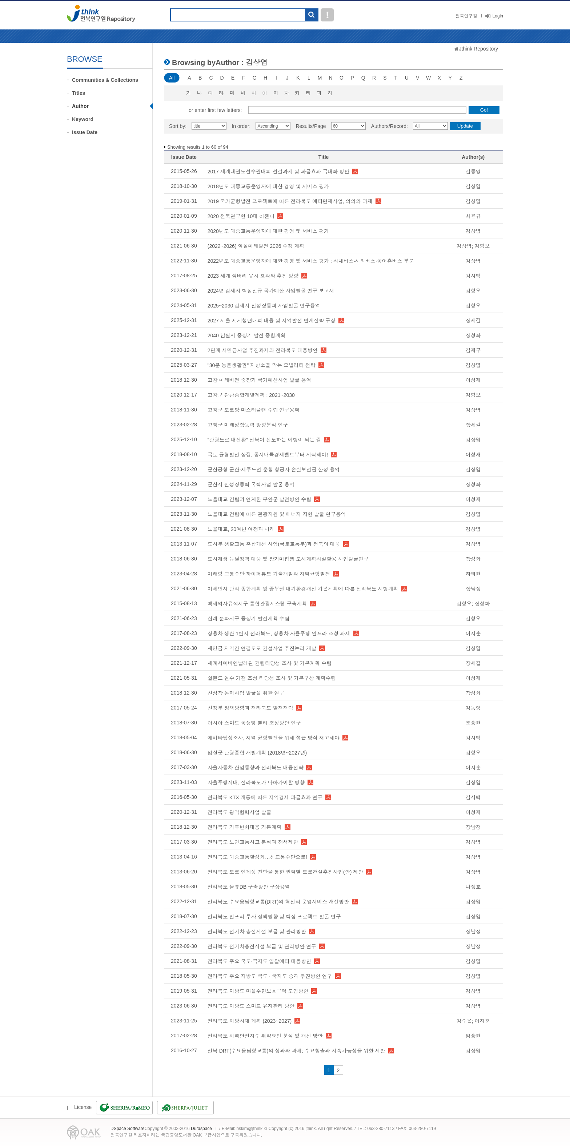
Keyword (82, 119)
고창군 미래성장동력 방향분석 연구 (248, 425)
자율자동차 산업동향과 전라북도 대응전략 (256, 768)
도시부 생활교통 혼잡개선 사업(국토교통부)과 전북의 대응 (274, 544)
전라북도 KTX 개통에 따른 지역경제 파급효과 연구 (265, 797)
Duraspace (201, 1128)
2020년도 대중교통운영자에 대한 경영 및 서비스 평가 (268, 231)
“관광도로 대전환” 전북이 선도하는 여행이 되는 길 (264, 440)
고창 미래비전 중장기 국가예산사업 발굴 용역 (259, 380)
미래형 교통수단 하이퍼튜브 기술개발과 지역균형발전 (269, 574)
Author (80, 106)
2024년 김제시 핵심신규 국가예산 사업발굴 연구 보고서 (271, 291)
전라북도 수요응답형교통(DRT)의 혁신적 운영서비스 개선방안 (278, 902)
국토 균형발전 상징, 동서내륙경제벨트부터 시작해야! (268, 455)
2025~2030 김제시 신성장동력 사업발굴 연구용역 (264, 306)
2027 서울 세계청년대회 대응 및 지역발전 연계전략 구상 (272, 320)
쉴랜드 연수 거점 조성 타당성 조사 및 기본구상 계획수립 (272, 678)
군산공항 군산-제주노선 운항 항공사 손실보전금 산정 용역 (274, 470)
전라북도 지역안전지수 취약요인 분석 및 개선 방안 (265, 1036)
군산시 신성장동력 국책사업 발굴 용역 (251, 484)
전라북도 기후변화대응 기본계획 (245, 827)
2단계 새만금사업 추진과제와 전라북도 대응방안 (263, 350)
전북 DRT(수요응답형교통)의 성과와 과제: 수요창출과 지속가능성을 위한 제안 (296, 1051)
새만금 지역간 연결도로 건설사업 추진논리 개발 (262, 648)
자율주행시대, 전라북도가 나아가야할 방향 (256, 782)
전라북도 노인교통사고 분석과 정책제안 (253, 842)
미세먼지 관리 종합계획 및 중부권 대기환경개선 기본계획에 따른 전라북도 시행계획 (303, 589)
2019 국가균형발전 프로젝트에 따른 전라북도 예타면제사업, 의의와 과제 (290, 201)
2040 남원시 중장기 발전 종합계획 (247, 335)
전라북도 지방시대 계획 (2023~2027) (250, 1021)
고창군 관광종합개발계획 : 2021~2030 (251, 395)
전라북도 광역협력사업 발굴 (240, 812)
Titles (78, 93)
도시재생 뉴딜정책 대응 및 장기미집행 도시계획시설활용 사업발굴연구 (288, 559)
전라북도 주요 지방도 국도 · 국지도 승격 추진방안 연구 (270, 976)
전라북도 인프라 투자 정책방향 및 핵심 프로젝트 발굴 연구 (274, 917)
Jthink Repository (478, 49)
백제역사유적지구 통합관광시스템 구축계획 (257, 604)
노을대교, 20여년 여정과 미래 (241, 529)
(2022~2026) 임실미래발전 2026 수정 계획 (256, 246)
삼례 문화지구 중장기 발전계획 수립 (249, 619)
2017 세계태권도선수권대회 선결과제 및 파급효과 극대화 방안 (278, 171)
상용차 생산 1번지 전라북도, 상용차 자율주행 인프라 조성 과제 (279, 633)
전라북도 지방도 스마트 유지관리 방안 (251, 1006)
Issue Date (84, 132)
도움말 (327, 14)
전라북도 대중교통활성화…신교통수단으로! (257, 857)
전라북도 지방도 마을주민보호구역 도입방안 (258, 991)
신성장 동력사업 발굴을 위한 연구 (246, 693)
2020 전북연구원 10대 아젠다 (241, 216)
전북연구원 (466, 16)
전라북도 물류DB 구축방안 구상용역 (249, 887)
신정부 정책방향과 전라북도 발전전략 (250, 708)
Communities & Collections (105, 80)
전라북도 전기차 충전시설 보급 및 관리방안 (257, 931)
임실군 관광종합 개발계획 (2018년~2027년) (257, 753)
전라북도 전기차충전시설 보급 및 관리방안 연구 (262, 946)
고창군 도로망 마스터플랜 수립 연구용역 (254, 410)
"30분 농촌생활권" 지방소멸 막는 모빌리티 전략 (262, 365)
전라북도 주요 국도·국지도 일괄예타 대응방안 (259, 961)
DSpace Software (127, 1128)
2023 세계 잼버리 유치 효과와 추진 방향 (253, 276)
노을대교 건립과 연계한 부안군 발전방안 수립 (259, 499)
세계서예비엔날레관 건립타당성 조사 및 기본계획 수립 (270, 663)
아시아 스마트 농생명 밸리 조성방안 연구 (254, 723)
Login (498, 16)
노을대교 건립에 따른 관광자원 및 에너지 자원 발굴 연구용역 (277, 514)
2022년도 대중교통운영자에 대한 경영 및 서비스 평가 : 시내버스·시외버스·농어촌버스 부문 (311, 261)
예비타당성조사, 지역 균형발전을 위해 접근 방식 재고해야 (274, 738)
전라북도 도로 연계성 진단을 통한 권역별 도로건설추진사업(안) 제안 (286, 872)
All (172, 78)
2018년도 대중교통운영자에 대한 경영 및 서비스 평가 (268, 186)
